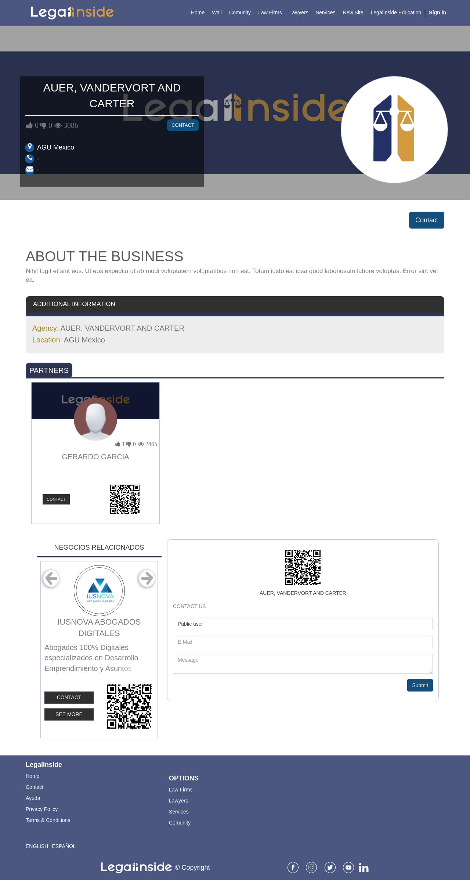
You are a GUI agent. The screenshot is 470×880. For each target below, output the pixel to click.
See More (69, 714)
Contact (182, 125)
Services (179, 812)
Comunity (180, 823)
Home (32, 776)
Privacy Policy (42, 809)
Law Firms (181, 790)
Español (64, 846)
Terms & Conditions (48, 820)
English (37, 846)
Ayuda (33, 798)
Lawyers (178, 801)
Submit (420, 685)
